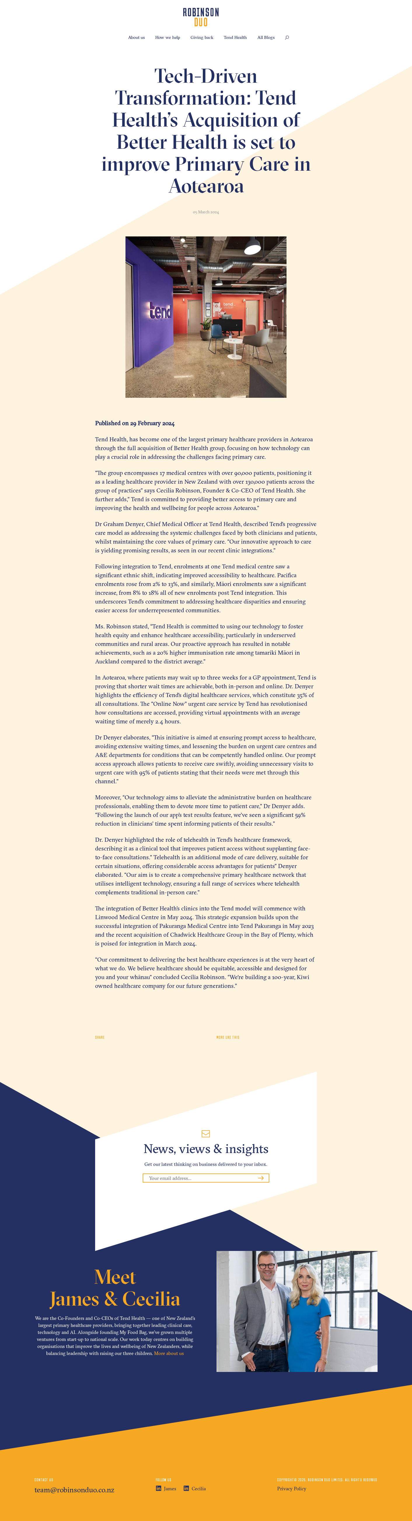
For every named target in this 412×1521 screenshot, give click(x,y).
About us (136, 37)
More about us (169, 1353)
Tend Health (235, 37)
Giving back (202, 37)
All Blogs (266, 37)
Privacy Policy (291, 1488)
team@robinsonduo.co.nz (74, 1489)
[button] (287, 37)
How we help (167, 37)
